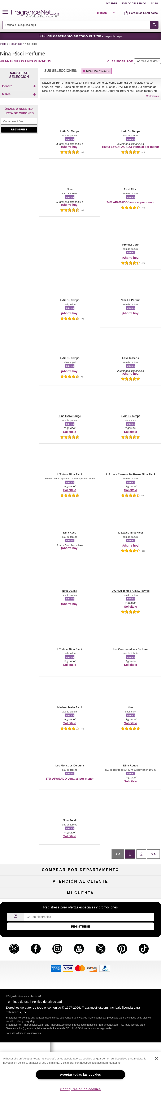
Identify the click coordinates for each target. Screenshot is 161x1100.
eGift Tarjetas (25, 965)
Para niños (135, 883)
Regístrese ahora (25, 1013)
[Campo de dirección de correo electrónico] (19, 219)
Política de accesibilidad (25, 972)
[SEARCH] (154, 25)
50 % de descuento (80, 883)
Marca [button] (19, 101)
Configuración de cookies (80, 1089)
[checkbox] (19, 93)
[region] (80, 1076)
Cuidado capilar (25, 903)
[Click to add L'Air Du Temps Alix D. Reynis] (18, 175)
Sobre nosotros (25, 958)
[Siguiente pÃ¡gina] (153, 854)
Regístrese (19, 227)
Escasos (135, 917)
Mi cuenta (25, 1006)
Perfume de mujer (25, 890)
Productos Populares (80, 910)
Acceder (111, 3)
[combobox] (81, 25)
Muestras (80, 890)
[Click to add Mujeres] (19, 93)
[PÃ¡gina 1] (130, 854)
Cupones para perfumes (135, 958)
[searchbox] (76, 25)
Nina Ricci (95, 70)
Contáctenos (25, 951)
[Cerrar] (156, 1058)
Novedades (135, 903)
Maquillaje (135, 890)
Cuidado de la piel (80, 897)
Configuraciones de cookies (135, 1013)
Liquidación (80, 917)
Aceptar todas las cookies (80, 1074)
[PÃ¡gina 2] (141, 854)
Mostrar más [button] (152, 96)
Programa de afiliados (135, 944)
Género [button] (19, 86)
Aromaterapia (80, 903)
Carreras (135, 965)
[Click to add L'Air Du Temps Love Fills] (18, 181)
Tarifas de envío (80, 958)
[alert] (107, 13)
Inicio (3, 43)
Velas (135, 897)
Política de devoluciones (80, 944)
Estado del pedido (134, 3)
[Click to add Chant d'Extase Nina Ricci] (18, 153)
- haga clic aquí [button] (80, 36)
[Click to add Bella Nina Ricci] (18, 141)
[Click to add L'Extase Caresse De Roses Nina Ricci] (18, 189)
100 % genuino (80, 965)
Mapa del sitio (135, 951)
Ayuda (155, 3)
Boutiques (25, 910)
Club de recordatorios (80, 1013)
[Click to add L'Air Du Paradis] (18, 165)
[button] (7, 12)
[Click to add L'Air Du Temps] (18, 169)
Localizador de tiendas (80, 972)
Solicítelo (69, 432)
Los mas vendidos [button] (146, 61)
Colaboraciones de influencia (25, 979)
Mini (135, 910)
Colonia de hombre (25, 897)
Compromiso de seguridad (80, 951)
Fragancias (16, 43)
